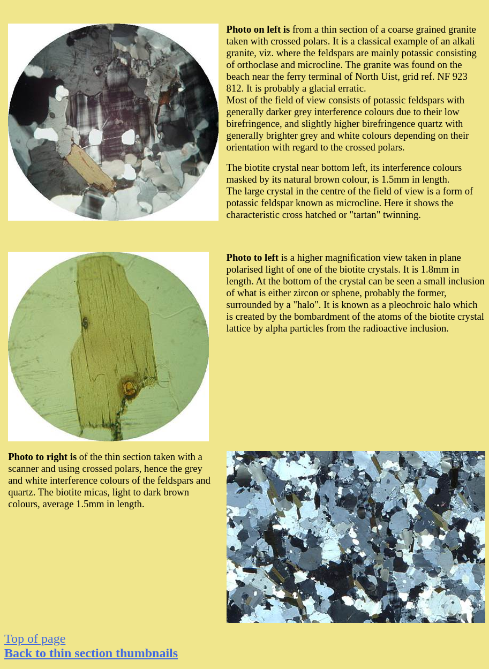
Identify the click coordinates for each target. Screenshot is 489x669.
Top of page (34, 638)
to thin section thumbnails (91, 653)
